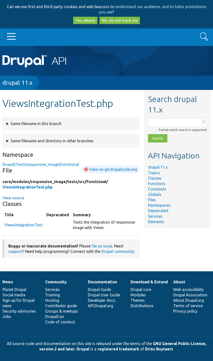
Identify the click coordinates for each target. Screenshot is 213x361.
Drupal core (141, 289)
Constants (157, 189)
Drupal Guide (99, 289)
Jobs (6, 316)
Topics (154, 173)
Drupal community (117, 251)
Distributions (142, 305)
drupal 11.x (17, 82)
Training (52, 295)
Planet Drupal (14, 289)
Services (155, 216)
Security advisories (19, 311)
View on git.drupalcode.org (113, 169)
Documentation (102, 282)
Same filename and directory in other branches (52, 141)
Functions (156, 183)
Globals (154, 194)
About (179, 282)
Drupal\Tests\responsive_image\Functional (40, 164)
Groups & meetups (61, 311)
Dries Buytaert (159, 349)
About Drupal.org (188, 300)
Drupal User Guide (104, 295)
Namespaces (159, 205)
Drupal (83, 349)
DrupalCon (54, 316)
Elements (156, 221)
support (15, 251)
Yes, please (85, 20)
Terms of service (188, 305)
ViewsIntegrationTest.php (27, 187)
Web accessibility (188, 289)
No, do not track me (119, 20)
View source (13, 198)
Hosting (52, 300)
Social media (13, 295)
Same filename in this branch (36, 123)
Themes (138, 300)
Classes (154, 178)
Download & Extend (149, 282)
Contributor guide (61, 305)
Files (152, 200)
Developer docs (101, 300)
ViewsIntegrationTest (23, 225)
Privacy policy (185, 311)
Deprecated (158, 210)
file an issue (102, 246)
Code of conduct (60, 322)
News (7, 282)
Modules (138, 295)
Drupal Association (190, 295)
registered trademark (118, 349)
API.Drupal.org (100, 305)
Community (56, 282)
